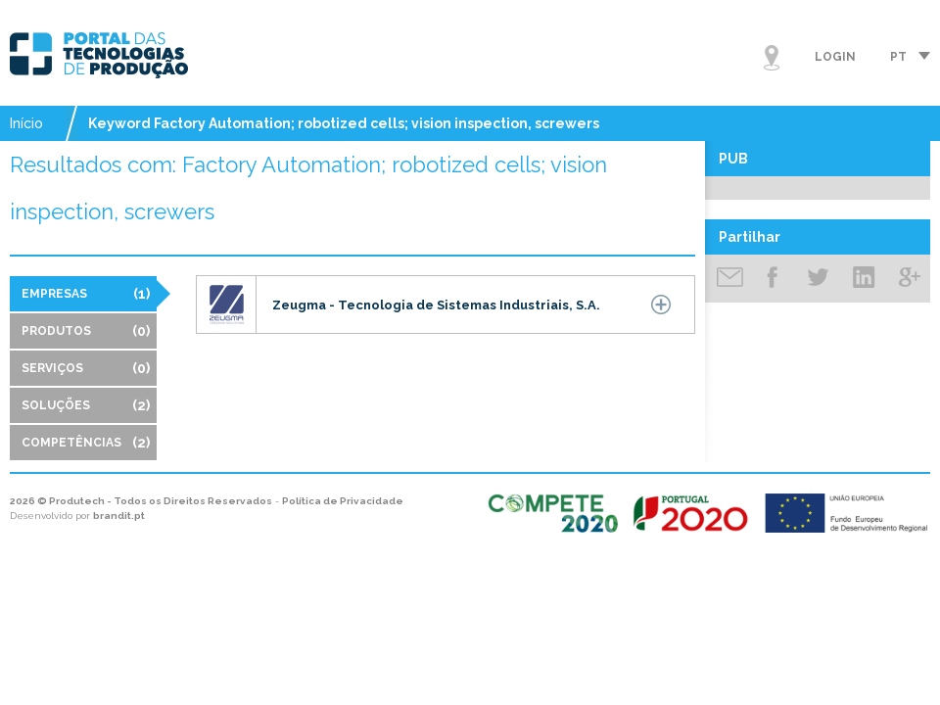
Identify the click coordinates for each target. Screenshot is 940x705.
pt (898, 57)
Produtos (86, 331)
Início (26, 123)
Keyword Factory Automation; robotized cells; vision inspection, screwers (343, 123)
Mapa (771, 57)
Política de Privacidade (342, 500)
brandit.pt (119, 515)
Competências (86, 442)
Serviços (86, 368)
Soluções (86, 405)
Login (835, 57)
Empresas (86, 293)
